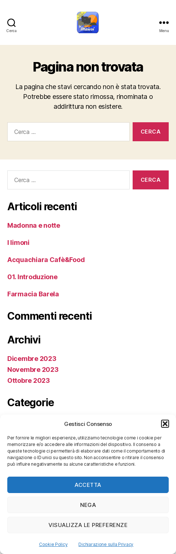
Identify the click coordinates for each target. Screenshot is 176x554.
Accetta (88, 484)
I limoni (18, 242)
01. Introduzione (32, 277)
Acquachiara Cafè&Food (46, 259)
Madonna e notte (33, 225)
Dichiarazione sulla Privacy (105, 544)
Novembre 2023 (33, 369)
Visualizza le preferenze (88, 525)
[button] (165, 423)
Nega (88, 504)
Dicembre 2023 (31, 358)
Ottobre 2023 (28, 380)
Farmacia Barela (33, 294)
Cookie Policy (53, 544)
